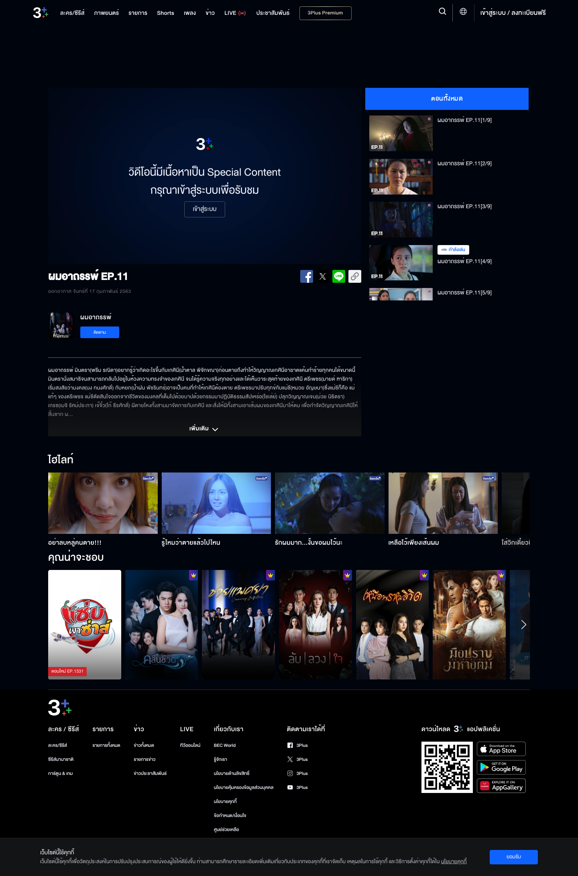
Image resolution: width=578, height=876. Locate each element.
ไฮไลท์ (60, 460)
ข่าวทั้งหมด (144, 745)
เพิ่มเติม (204, 429)
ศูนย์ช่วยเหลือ (226, 829)
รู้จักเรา (220, 759)
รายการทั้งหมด (106, 745)
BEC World (225, 745)
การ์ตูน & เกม (60, 773)
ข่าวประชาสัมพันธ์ (150, 773)
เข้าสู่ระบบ (204, 209)
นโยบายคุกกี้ (225, 801)
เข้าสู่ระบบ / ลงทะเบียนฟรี (513, 13)
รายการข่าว (144, 759)
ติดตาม (100, 332)
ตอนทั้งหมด (447, 98)
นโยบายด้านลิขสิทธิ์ (232, 773)
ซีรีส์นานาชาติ (60, 759)
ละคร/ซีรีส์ (57, 745)
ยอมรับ (514, 857)
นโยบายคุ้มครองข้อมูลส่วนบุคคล (244, 787)
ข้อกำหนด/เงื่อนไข (230, 815)
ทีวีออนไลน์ (190, 745)
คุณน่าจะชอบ (76, 558)
